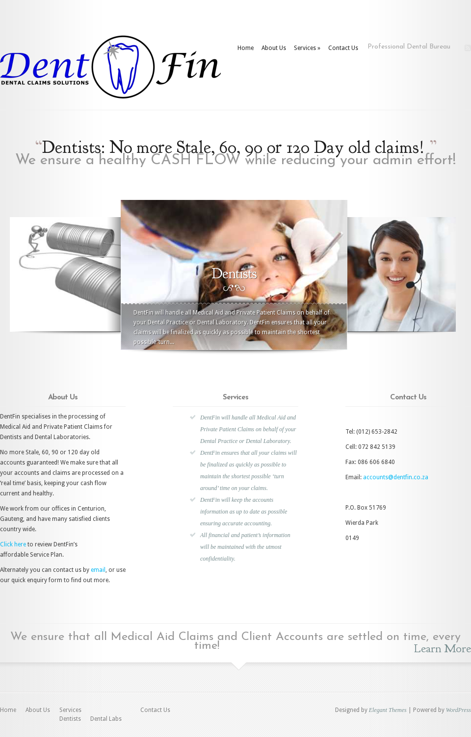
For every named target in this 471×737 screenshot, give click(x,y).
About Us (274, 48)
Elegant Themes (388, 710)
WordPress (458, 710)
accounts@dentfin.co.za (395, 477)
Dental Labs (106, 718)
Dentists (70, 718)
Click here (13, 544)
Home (245, 48)
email (98, 569)
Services (307, 48)
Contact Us (343, 48)
